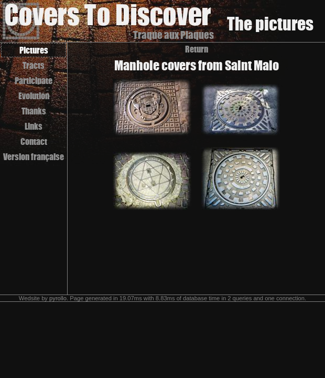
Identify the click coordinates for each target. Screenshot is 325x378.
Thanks (33, 111)
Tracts (34, 65)
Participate (33, 80)
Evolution (33, 95)
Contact (33, 141)
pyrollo (58, 298)
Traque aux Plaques (173, 35)
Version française (33, 156)
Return (196, 49)
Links (33, 126)
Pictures (33, 50)
